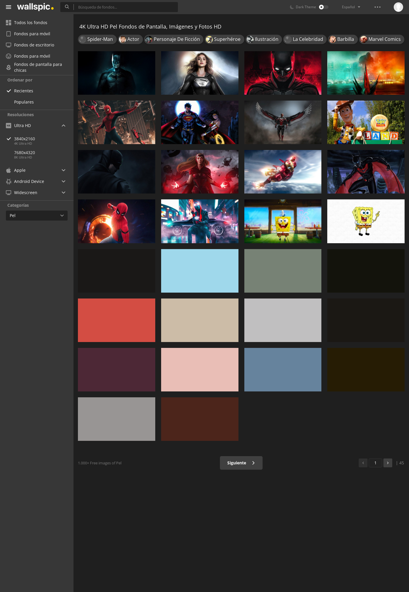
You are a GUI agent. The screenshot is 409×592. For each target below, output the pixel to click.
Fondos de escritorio (30, 45)
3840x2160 (44, 138)
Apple (16, 170)
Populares (24, 102)
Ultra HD (18, 125)
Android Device (25, 181)
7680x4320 (24, 152)
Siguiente (241, 463)
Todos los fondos (26, 22)
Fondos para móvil (28, 33)
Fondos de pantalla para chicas (34, 67)
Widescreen (21, 192)
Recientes (23, 91)
